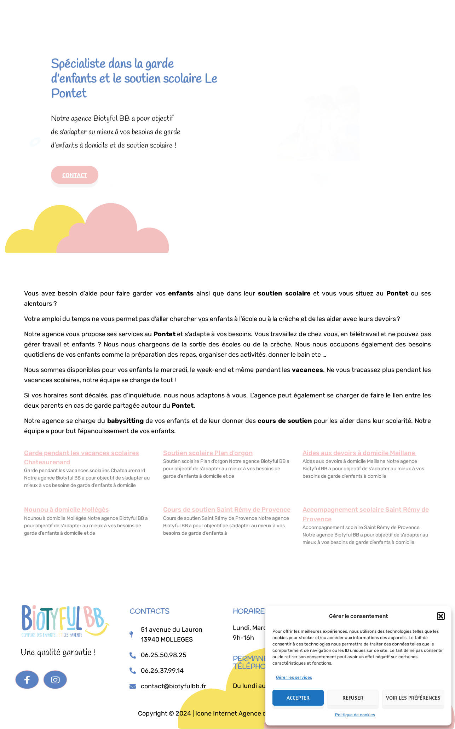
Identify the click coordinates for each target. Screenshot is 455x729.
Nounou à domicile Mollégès (66, 509)
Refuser (352, 697)
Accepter (298, 697)
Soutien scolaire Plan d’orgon (208, 453)
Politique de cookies (355, 714)
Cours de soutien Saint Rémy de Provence (226, 509)
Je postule (308, 15)
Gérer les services (294, 677)
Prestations (179, 14)
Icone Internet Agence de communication (255, 713)
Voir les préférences (413, 697)
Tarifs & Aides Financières (243, 14)
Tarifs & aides (132, 175)
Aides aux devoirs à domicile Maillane (359, 453)
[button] (440, 616)
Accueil (141, 14)
